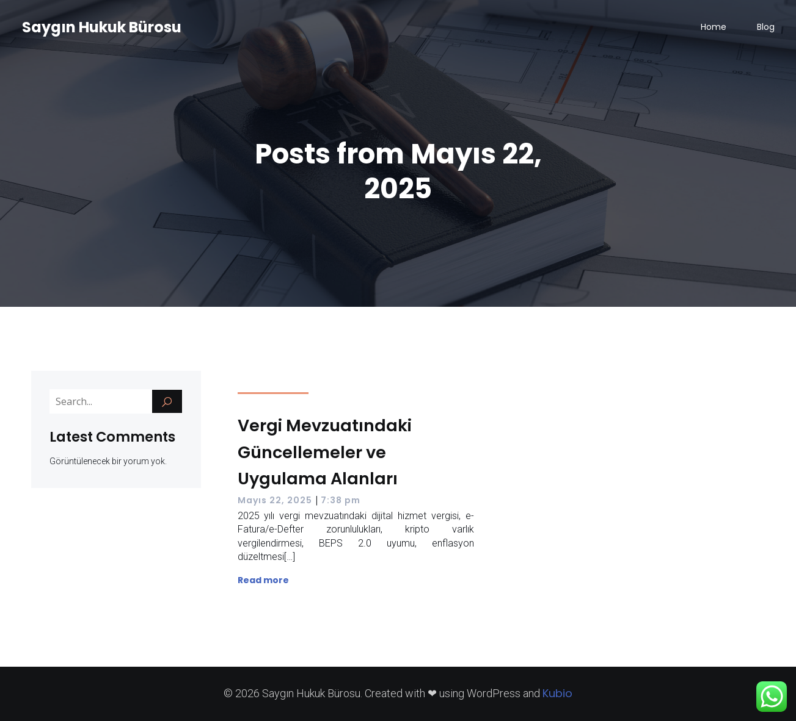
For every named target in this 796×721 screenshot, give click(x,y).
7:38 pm (340, 500)
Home (713, 27)
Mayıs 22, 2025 (275, 500)
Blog (766, 27)
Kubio (557, 693)
